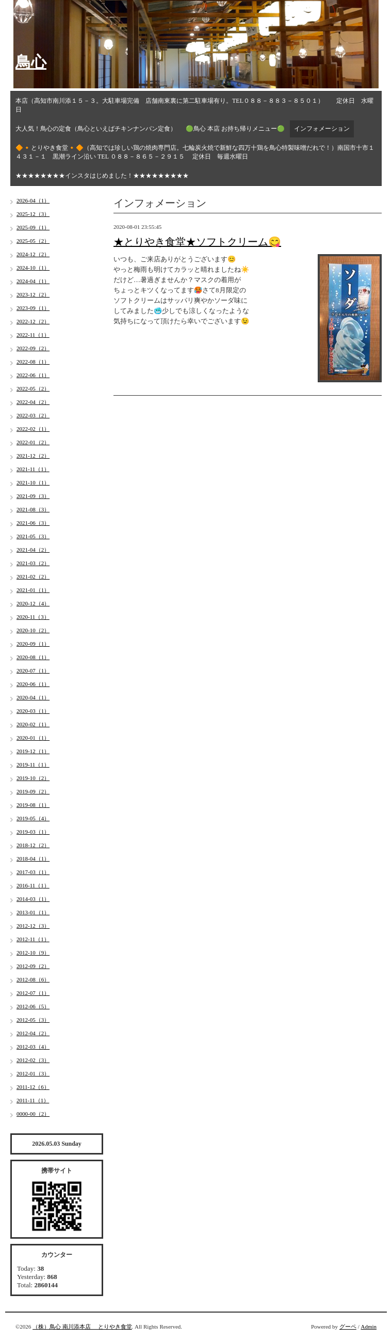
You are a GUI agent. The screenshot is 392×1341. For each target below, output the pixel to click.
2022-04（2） (33, 402)
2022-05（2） (33, 388)
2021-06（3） (33, 523)
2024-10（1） (33, 267)
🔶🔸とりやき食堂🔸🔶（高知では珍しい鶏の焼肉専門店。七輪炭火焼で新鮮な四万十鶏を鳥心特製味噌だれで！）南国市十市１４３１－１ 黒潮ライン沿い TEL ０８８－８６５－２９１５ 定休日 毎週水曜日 (194, 152)
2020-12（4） (33, 603)
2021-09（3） (33, 496)
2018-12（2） (33, 845)
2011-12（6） (33, 1087)
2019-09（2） (33, 791)
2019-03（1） (33, 832)
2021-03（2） (33, 563)
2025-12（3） (33, 214)
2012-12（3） (33, 926)
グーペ (347, 1326)
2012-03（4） (33, 1046)
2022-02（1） (33, 429)
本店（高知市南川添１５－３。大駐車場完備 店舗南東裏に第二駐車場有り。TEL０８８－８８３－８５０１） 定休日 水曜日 (194, 105)
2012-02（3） (33, 1060)
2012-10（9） (33, 952)
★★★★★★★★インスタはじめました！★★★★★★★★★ (102, 175)
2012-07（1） (33, 993)
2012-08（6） (33, 979)
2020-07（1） (33, 670)
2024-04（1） (33, 281)
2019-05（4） (33, 818)
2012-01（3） (33, 1073)
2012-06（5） (33, 1006)
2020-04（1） (33, 697)
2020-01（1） (33, 738)
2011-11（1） (33, 1100)
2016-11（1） (33, 885)
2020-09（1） (33, 644)
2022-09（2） (33, 348)
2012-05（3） (33, 1020)
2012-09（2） (33, 966)
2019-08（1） (33, 805)
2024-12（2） (33, 254)
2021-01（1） (33, 590)
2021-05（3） (33, 536)
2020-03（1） (33, 711)
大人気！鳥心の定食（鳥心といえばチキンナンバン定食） (95, 128)
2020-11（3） (33, 617)
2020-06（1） (33, 684)
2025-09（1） (33, 227)
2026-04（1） (33, 200)
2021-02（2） (33, 576)
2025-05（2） (33, 241)
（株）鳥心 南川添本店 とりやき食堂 (82, 1326)
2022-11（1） (33, 335)
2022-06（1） (33, 375)
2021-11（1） (33, 469)
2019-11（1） (33, 764)
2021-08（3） (33, 509)
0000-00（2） (33, 1114)
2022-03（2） (33, 415)
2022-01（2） (33, 442)
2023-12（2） (33, 294)
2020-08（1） (33, 657)
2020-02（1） (33, 724)
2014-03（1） (33, 899)
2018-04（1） (33, 858)
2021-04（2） (33, 550)
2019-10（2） (33, 778)
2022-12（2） (33, 321)
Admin (369, 1326)
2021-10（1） (33, 482)
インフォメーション (322, 128)
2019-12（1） (33, 751)
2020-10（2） (33, 630)
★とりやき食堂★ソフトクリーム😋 (197, 241)
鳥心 (30, 61)
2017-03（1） (33, 872)
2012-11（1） (33, 939)
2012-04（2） (33, 1033)
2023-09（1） (33, 308)
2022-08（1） (33, 361)
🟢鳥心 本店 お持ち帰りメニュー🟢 (235, 128)
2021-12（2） (33, 456)
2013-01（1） (33, 912)
